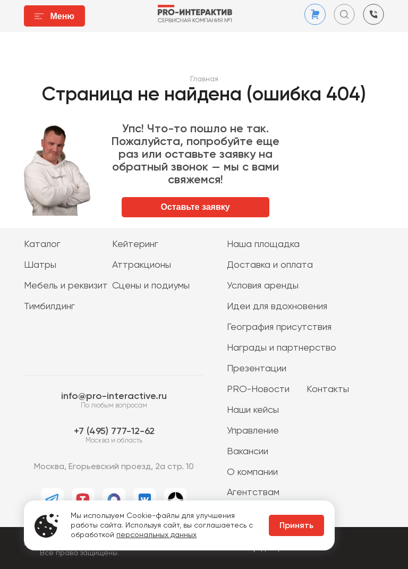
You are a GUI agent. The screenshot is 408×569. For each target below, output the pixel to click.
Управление (253, 431)
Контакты (328, 389)
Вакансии (247, 451)
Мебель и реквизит (66, 286)
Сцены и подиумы (151, 286)
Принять (296, 526)
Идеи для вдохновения (277, 306)
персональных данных (156, 535)
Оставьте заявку (195, 206)
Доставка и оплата (270, 265)
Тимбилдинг (49, 306)
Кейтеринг (135, 244)
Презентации (256, 368)
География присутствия (279, 327)
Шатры (40, 265)
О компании (252, 472)
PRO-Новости (258, 389)
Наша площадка (263, 244)
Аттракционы (141, 265)
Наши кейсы (253, 410)
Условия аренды (263, 286)
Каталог (42, 244)
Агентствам (253, 492)
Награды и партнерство (281, 348)
